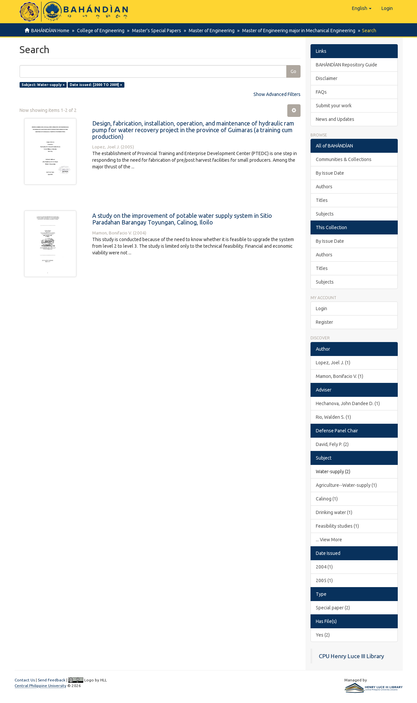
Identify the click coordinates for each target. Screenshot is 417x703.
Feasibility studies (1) (337, 526)
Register (324, 322)
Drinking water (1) (334, 512)
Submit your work (334, 105)
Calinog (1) (327, 498)
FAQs (321, 92)
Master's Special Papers (154, 30)
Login (321, 308)
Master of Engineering (209, 30)
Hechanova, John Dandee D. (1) (348, 403)
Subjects (325, 214)
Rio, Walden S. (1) (333, 417)
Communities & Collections (344, 159)
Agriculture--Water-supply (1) (346, 485)
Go (293, 71)
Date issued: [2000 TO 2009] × (96, 85)
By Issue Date (330, 173)
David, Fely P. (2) (332, 444)
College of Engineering (99, 30)
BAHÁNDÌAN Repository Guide (346, 64)
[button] (362, 8)
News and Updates (335, 119)
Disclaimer (326, 78)
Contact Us (25, 680)
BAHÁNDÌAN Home (50, 30)
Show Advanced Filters (277, 94)
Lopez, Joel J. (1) (333, 362)
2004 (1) (324, 567)
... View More (329, 539)
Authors (324, 186)
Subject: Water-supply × (43, 85)
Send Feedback (51, 680)
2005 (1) (324, 580)
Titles (322, 200)
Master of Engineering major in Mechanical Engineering (294, 30)
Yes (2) (323, 635)
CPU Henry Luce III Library (351, 656)
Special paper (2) (333, 607)
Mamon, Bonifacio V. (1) (339, 376)
